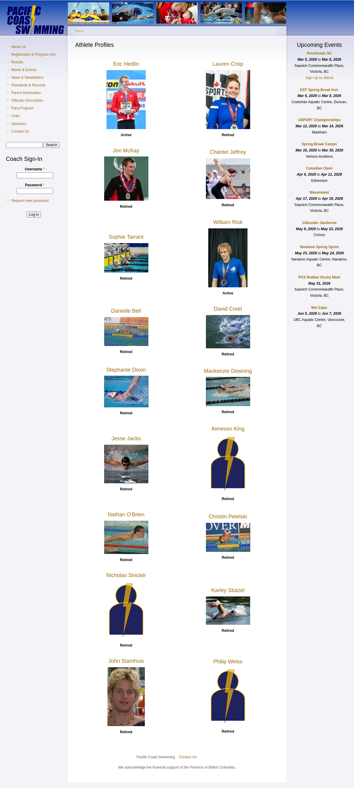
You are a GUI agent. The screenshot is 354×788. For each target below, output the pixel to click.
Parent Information (26, 93)
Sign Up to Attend (319, 78)
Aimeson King (228, 429)
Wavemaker (319, 192)
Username (35, 169)
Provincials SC (319, 53)
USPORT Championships (319, 120)
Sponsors (18, 124)
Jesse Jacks (126, 438)
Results (17, 62)
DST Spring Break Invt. (319, 90)
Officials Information (27, 100)
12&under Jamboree (319, 223)
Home (79, 31)
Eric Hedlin (126, 64)
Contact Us (20, 131)
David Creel (228, 309)
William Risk (227, 222)
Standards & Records (28, 85)
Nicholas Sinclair (126, 575)
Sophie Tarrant (126, 237)
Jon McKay (126, 150)
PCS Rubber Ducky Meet (319, 277)
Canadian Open (319, 168)
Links (15, 116)
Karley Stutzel (228, 590)
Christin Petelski (228, 516)
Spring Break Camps (319, 144)
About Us (18, 47)
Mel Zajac (319, 308)
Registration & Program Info (33, 54)
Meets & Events (23, 70)
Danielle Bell (126, 311)
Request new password (29, 201)
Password (35, 185)
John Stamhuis (126, 661)
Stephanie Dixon (126, 370)
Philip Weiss (227, 661)
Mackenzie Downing (228, 371)
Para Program (22, 108)
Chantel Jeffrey (228, 152)
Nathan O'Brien (126, 514)
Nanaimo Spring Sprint (319, 247)
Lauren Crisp (227, 64)
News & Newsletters (27, 77)
